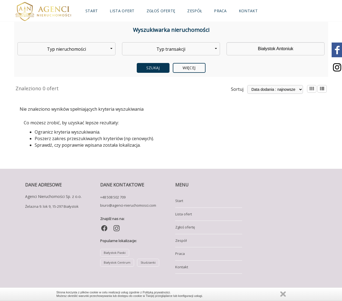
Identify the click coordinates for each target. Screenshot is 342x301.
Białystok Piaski (115, 253)
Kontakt (248, 10)
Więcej (189, 67)
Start (91, 10)
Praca (220, 10)
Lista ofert (122, 10)
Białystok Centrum (117, 262)
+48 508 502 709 (113, 197)
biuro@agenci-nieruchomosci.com (128, 205)
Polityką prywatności (156, 292)
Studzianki (148, 262)
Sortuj (237, 89)
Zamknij (283, 294)
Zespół (194, 10)
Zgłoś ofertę (161, 10)
